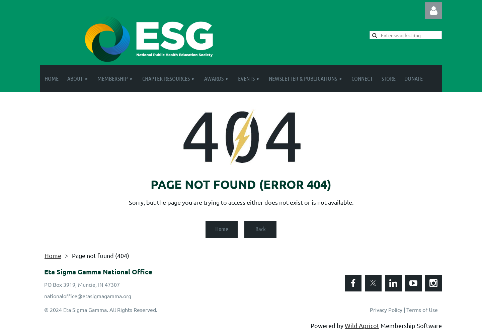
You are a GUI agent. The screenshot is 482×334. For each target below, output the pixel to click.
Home (221, 228)
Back (260, 228)
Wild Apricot (362, 325)
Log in (433, 10)
